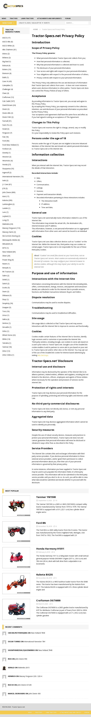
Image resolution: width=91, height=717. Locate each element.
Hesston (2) (6, 157)
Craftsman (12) (8, 97)
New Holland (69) (9, 252)
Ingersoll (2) (6, 172)
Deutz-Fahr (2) (8, 117)
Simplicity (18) (7, 303)
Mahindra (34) (7, 224)
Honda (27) (6, 164)
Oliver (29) (6, 256)
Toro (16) (6, 311)
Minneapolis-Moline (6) (11, 240)
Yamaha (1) (6, 343)
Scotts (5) (6, 287)
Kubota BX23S (44, 574)
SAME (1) (5, 279)
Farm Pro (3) (7, 125)
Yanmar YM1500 (46, 497)
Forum (68, 18)
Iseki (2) (5, 180)
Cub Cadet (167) (8, 101)
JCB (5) (5, 188)
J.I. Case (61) (7, 184)
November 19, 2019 (45, 526)
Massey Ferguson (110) (11, 228)
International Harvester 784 (34, 641)
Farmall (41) (6, 121)
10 (56, 500)
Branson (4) (6, 73)
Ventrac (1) (6, 323)
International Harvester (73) (12, 176)
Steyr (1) (5, 299)
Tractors (13, 18)
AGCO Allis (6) (7, 41)
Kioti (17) (5, 196)
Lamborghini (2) (8, 204)
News (4, 18)
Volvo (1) (5, 331)
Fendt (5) (5, 129)
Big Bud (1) (6, 61)
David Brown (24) (9, 105)
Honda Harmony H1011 (50, 548)
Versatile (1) (6, 327)
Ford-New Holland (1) (10, 145)
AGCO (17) (6, 38)
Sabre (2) (5, 275)
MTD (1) (5, 248)
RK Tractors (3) (8, 272)
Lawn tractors (27, 18)
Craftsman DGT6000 (48, 600)
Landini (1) (6, 208)
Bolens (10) (6, 69)
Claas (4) (5, 93)
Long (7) (5, 220)
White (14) (6, 339)
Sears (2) (5, 291)
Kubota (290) (7, 200)
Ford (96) (5, 141)
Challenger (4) (7, 89)
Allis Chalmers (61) (9, 49)
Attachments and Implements (49, 18)
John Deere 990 (21, 659)
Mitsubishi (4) (7, 244)
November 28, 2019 (45, 578)
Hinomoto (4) (7, 160)
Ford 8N (41, 523)
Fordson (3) (6, 149)
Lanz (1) (5, 212)
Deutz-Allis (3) (7, 113)
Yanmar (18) (7, 347)
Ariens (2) (6, 53)
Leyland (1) (6, 216)
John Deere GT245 (24, 685)
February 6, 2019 (44, 552)
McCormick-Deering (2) (11, 236)
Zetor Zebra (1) (8, 355)
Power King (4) (8, 260)
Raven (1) (6, 264)
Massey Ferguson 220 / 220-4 (30, 676)
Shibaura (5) (6, 295)
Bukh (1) (5, 77)
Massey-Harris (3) (9, 232)
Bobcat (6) (6, 65)
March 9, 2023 (43, 604)
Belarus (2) (6, 57)
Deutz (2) (5, 109)
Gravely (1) (6, 153)
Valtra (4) (5, 319)
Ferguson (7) (7, 133)
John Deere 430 (35, 693)
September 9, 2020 (45, 500)
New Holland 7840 (38, 633)
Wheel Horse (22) (9, 335)
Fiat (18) (5, 137)
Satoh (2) (5, 283)
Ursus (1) (5, 315)
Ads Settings (43, 355)
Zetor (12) (6, 351)
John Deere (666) (8, 192)
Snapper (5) (6, 307)
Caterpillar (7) (7, 85)
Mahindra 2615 (24, 667)
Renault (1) (6, 268)
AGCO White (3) (8, 46)
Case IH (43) (7, 81)
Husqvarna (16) (8, 168)
